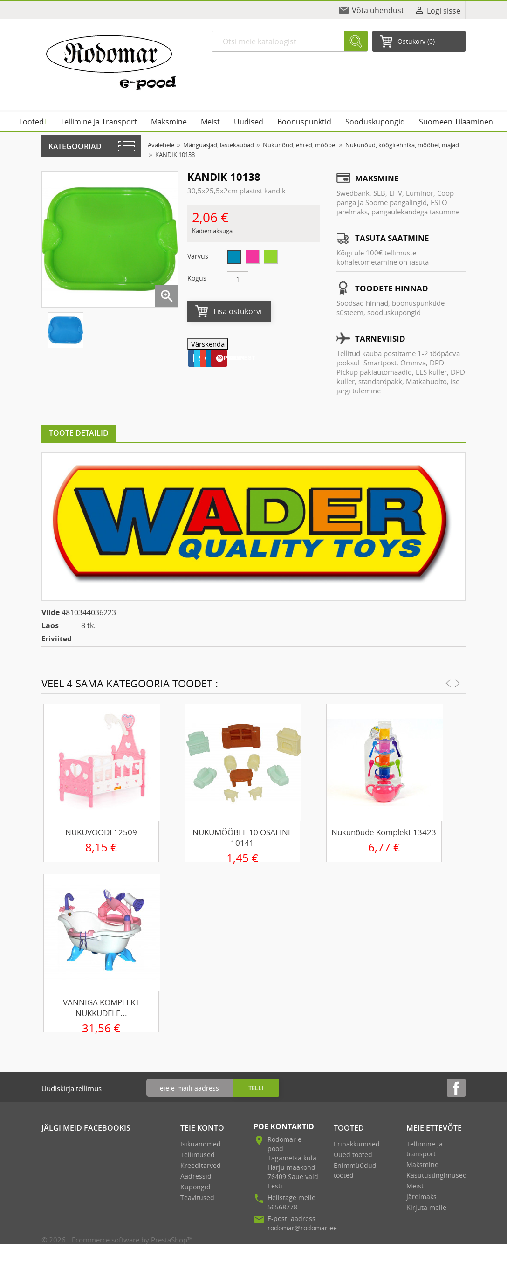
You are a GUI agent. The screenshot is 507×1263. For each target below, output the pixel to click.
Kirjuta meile (426, 1207)
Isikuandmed (200, 1143)
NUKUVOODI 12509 (101, 832)
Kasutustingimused (436, 1175)
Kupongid (195, 1186)
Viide (50, 612)
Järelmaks (421, 1196)
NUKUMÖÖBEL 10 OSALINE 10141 (242, 837)
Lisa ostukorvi (237, 311)
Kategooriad (75, 146)
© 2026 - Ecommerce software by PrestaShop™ (117, 1239)
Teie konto (202, 1128)
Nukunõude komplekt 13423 (383, 832)
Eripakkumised (357, 1143)
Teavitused (197, 1197)
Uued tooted (353, 1154)
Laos (50, 625)
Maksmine (422, 1164)
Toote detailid (79, 433)
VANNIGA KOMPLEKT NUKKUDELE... (101, 1007)
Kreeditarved (200, 1165)
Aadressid (196, 1176)
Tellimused (197, 1154)
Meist (415, 1185)
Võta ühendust (378, 10)
